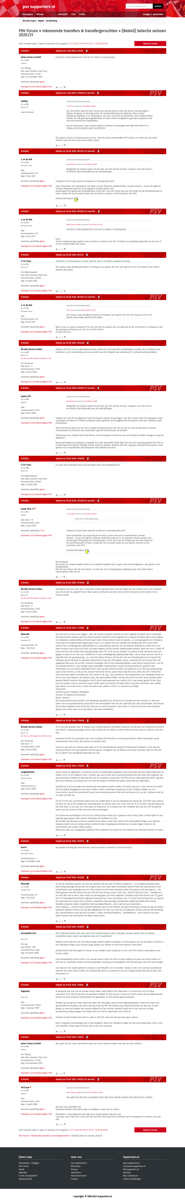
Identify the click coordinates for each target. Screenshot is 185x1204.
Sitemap (127, 1172)
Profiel (82, 14)
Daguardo (25, 991)
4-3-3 (42, 530)
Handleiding (51, 21)
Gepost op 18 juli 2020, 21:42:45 (70, 766)
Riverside (25, 634)
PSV (27, 60)
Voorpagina (28, 14)
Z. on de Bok (26, 159)
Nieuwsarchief (25, 1179)
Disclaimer (76, 1166)
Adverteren (76, 1172)
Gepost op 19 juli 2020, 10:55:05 (70, 927)
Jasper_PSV (26, 396)
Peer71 (24, 847)
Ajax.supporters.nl (131, 1163)
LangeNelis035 (27, 772)
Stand (21, 1169)
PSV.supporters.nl (131, 1169)
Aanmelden (24, 1163)
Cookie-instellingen (132, 1179)
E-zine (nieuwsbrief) (28, 1176)
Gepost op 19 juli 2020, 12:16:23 (69, 1037)
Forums (50, 14)
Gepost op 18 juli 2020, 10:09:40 (70, 458)
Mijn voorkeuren (130, 1176)
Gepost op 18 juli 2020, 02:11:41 (69, 255)
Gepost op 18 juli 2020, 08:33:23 (70, 297)
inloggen (147, 14)
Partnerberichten (78, 1176)
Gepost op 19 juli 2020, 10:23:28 (70, 877)
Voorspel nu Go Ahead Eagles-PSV (36, 86)
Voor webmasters (79, 1163)
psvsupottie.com (28, 933)
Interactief (62, 14)
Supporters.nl (131, 1157)
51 (96, 43)
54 (104, 43)
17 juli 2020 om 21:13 (95, 224)
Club (73, 14)
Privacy (74, 1169)
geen (42, 82)
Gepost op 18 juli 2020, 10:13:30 (70, 501)
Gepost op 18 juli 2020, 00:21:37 (70, 151)
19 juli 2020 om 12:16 (95, 1092)
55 (107, 43)
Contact (74, 1179)
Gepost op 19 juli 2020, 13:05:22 (70, 1079)
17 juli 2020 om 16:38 (88, 106)
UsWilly (24, 101)
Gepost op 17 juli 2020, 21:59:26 (70, 93)
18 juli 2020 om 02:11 (88, 310)
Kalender (23, 1172)
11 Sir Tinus (70, 106)
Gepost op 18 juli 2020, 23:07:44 (70, 841)
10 (85, 43)
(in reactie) (89, 93)
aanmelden (158, 14)
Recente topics (29, 21)
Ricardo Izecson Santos (31, 349)
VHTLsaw (25, 1087)
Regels (41, 21)
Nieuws (40, 14)
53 (101, 43)
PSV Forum (28, 30)
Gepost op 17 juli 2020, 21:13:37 (69, 51)
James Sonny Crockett (31, 57)
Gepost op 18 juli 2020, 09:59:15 (70, 388)
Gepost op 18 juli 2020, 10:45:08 (70, 583)
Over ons (76, 1157)
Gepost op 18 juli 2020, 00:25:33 (70, 211)
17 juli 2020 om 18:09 (90, 164)
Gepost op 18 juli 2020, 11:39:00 (70, 628)
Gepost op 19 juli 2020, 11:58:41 (69, 985)
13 (92, 43)
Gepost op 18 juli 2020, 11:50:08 (70, 720)
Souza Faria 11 (70, 164)
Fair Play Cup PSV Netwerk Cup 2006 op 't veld (36, 358)
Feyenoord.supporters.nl (134, 1166)
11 (87, 43)
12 (89, 43)
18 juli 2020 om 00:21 (89, 514)
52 (99, 43)
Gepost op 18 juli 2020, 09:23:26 (70, 343)
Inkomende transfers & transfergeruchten (79, 30)
